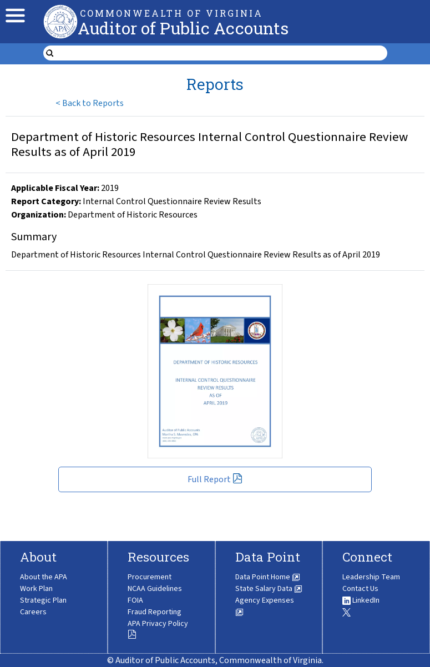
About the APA (43, 577)
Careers (33, 612)
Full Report (215, 479)
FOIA (135, 600)
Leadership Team (371, 577)
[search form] (222, 53)
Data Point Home (267, 577)
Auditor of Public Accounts (183, 28)
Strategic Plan (43, 600)
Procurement (149, 577)
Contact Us (360, 588)
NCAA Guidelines (155, 588)
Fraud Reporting (154, 612)
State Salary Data (268, 588)
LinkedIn (361, 600)
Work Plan (36, 588)
